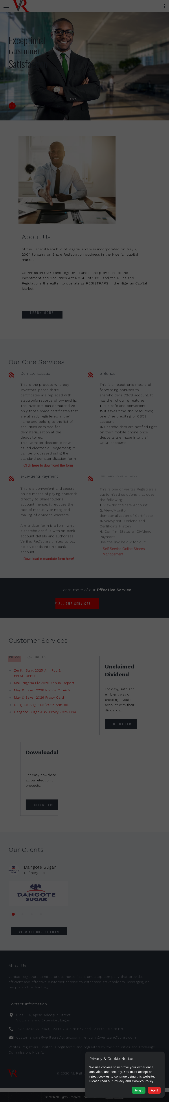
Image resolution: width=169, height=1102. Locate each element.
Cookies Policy (143, 1081)
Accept (138, 1090)
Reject (154, 1090)
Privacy (119, 1081)
